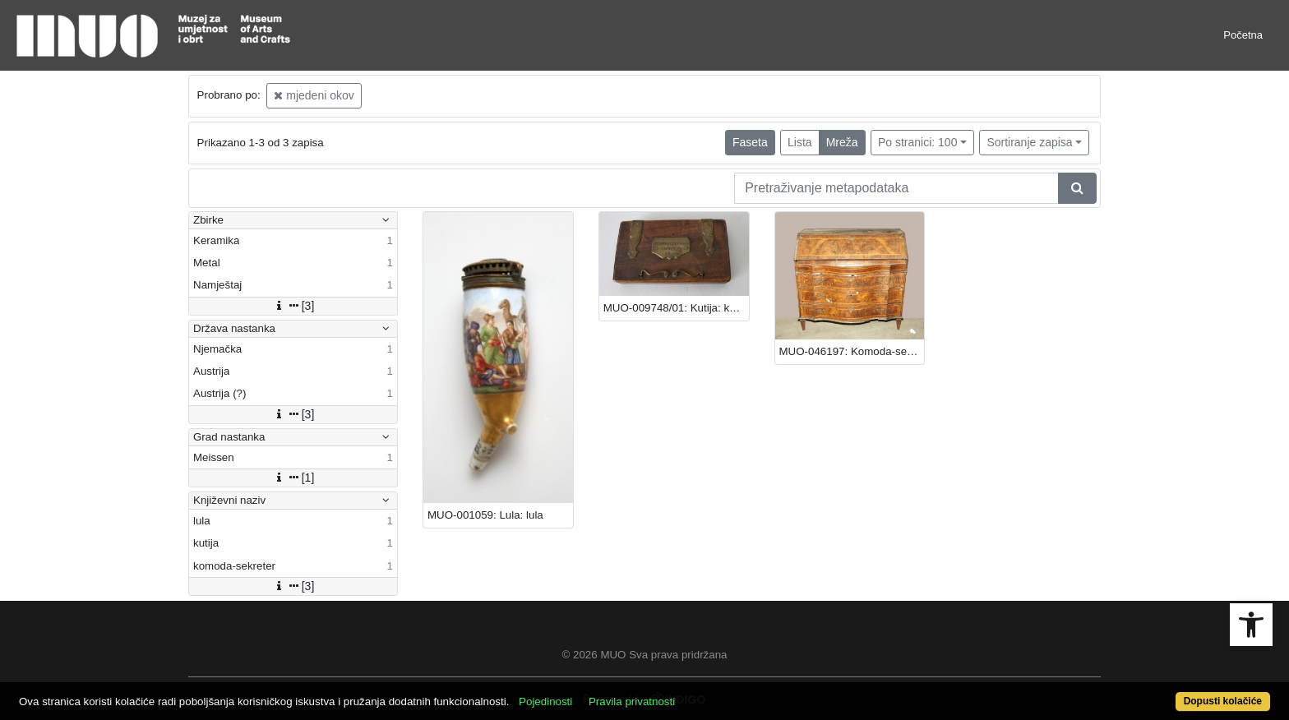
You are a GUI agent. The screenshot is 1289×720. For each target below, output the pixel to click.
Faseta (750, 142)
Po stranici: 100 (918, 142)
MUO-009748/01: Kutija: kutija (676, 308)
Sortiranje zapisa (1029, 142)
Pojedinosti (545, 701)
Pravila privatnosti (632, 701)
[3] (293, 305)
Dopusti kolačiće (1223, 701)
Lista (800, 142)
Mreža (842, 142)
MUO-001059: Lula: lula (485, 515)
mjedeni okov (313, 95)
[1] (293, 477)
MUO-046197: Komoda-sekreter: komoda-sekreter (852, 351)
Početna (1243, 35)
